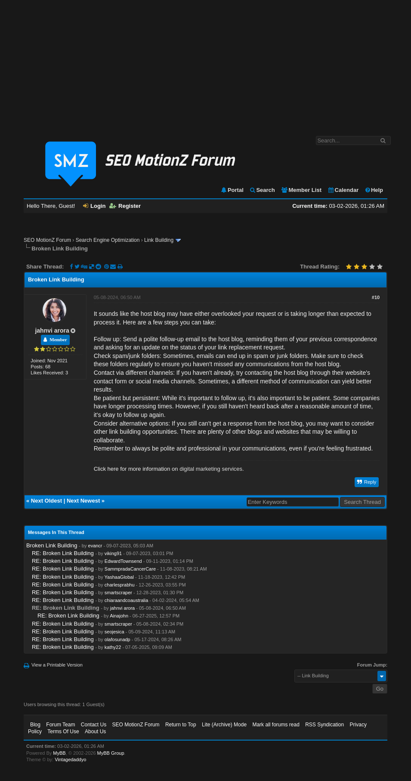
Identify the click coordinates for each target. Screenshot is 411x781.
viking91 (113, 553)
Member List (301, 190)
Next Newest (83, 500)
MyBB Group (110, 753)
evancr (95, 545)
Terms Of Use (63, 732)
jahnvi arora (52, 330)
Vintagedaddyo (70, 759)
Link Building (158, 240)
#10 (376, 297)
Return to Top (180, 725)
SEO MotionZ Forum (47, 240)
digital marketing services (210, 469)
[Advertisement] (205, 63)
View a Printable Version (57, 664)
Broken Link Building (51, 545)
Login (94, 206)
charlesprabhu (120, 584)
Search (262, 190)
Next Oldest (46, 500)
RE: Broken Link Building (63, 553)
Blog (35, 725)
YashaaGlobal (119, 577)
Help (374, 190)
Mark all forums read (275, 725)
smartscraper (118, 592)
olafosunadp (117, 639)
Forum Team (60, 725)
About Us (95, 732)
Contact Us (93, 725)
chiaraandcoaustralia (126, 600)
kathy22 (113, 647)
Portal (232, 190)
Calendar (343, 190)
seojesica (114, 631)
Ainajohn (119, 615)
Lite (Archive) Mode (224, 725)
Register (125, 206)
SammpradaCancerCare (130, 568)
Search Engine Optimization (108, 240)
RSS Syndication (324, 725)
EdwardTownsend (123, 561)
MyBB (59, 753)
